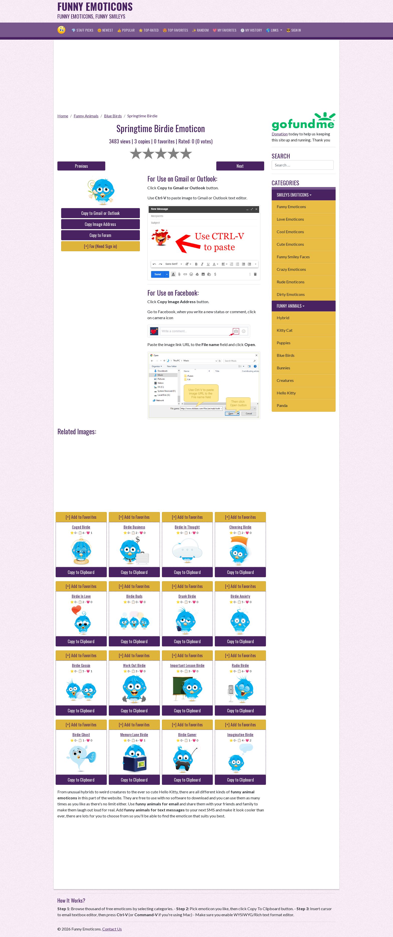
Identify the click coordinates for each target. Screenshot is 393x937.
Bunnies (283, 367)
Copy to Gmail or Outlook (100, 213)
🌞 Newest (105, 30)
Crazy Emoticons (291, 269)
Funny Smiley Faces (293, 256)
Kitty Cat (284, 330)
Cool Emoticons (290, 231)
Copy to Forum (100, 235)
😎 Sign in (293, 30)
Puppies (283, 342)
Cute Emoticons (290, 244)
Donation (280, 133)
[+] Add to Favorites (81, 517)
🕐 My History (251, 30)
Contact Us (112, 928)
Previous (81, 166)
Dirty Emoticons (291, 294)
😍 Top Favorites (175, 30)
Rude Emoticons (291, 281)
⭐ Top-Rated (149, 30)
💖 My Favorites (224, 30)
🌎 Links (272, 30)
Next (240, 166)
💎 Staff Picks (82, 30)
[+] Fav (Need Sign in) (100, 246)
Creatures (285, 380)
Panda (282, 405)
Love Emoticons (290, 219)
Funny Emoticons (291, 206)
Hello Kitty (286, 392)
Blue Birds (113, 115)
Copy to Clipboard (81, 572)
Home (62, 115)
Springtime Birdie (142, 115)
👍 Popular (126, 30)
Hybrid (283, 317)
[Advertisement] (244, 11)
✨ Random (200, 30)
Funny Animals (86, 115)
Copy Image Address (100, 224)
